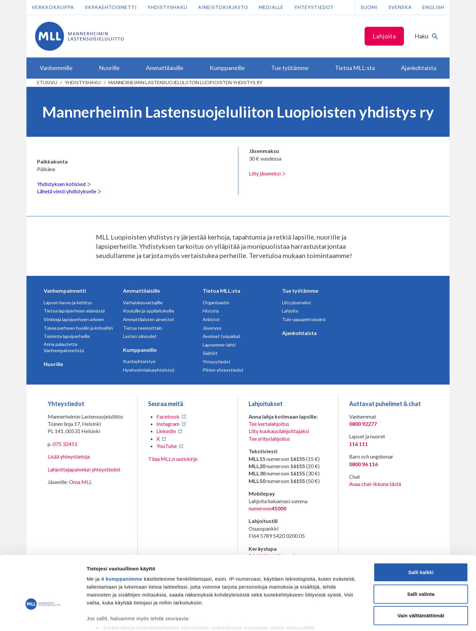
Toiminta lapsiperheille (67, 336)
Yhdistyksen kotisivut (64, 184)
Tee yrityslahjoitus (269, 438)
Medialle (271, 7)
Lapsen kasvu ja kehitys (68, 302)
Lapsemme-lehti (219, 345)
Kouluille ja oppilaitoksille (148, 311)
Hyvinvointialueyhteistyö (149, 370)
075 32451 (65, 444)
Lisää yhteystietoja (69, 456)
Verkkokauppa (53, 7)
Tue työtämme (300, 290)
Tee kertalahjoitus (269, 424)
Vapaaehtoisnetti (111, 7)
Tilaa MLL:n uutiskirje (172, 459)
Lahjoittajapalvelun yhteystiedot (84, 469)
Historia (211, 311)
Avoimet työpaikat (221, 336)
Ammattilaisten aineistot (148, 319)
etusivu (47, 82)
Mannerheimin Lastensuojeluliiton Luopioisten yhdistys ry (185, 82)
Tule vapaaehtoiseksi (304, 319)
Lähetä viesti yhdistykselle (69, 191)
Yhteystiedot (314, 7)
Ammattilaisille (141, 290)
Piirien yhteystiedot (223, 370)
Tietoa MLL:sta (221, 290)
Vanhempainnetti (65, 290)
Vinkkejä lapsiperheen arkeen (74, 319)
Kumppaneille (140, 350)
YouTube (166, 446)
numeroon (267, 508)
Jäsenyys (212, 328)
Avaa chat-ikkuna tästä (375, 484)
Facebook (167, 416)
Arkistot (211, 319)
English (433, 7)
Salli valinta (421, 551)
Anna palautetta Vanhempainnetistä (64, 347)
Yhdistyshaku (167, 7)
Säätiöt (210, 353)
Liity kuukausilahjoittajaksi (279, 431)
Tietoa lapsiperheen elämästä (74, 311)
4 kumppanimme (121, 536)
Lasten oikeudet (140, 336)
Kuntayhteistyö (139, 361)
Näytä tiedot (353, 618)
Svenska (400, 7)
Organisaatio (216, 302)
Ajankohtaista (299, 333)
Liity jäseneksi (267, 173)
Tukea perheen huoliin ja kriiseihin (78, 328)
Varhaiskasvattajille (143, 302)
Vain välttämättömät (420, 573)
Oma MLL (80, 482)
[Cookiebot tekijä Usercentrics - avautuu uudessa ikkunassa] (43, 618)
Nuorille (53, 364)
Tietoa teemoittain (142, 328)
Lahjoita (384, 36)
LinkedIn (166, 431)
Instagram (167, 424)
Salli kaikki (421, 530)
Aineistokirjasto (223, 7)
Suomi (369, 7)
